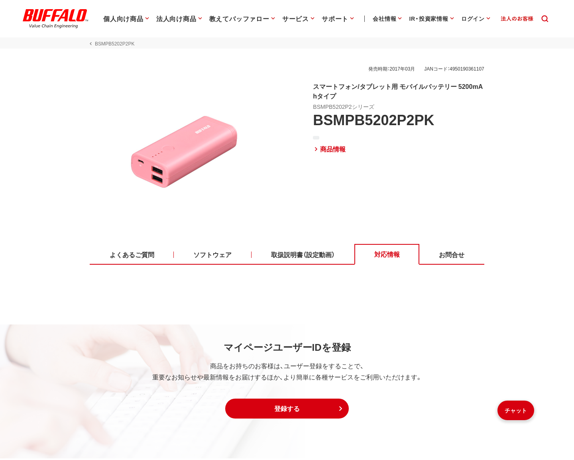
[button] (287, 410)
